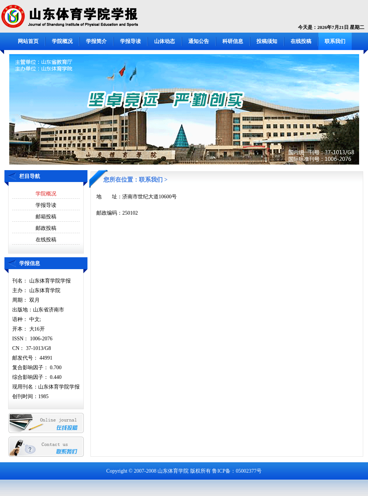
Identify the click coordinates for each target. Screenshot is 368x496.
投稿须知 (266, 41)
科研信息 (232, 41)
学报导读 (130, 41)
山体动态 (164, 41)
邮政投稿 (46, 228)
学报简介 (96, 41)
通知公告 (198, 41)
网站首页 (28, 41)
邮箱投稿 (46, 216)
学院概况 (62, 41)
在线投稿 (301, 41)
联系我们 (335, 41)
